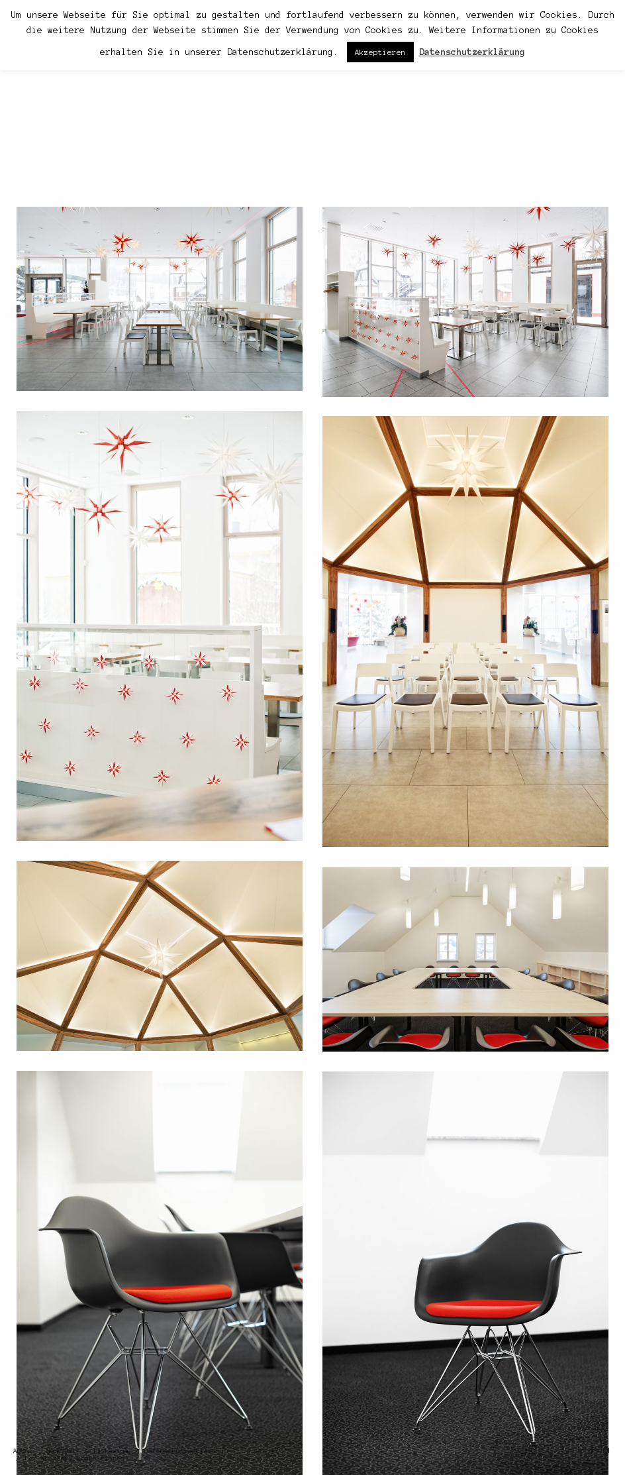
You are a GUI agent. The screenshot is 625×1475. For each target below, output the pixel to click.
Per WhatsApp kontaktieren (74, 1458)
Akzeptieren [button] (380, 52)
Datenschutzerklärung (184, 1450)
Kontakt (63, 1450)
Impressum (110, 1450)
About (23, 1450)
